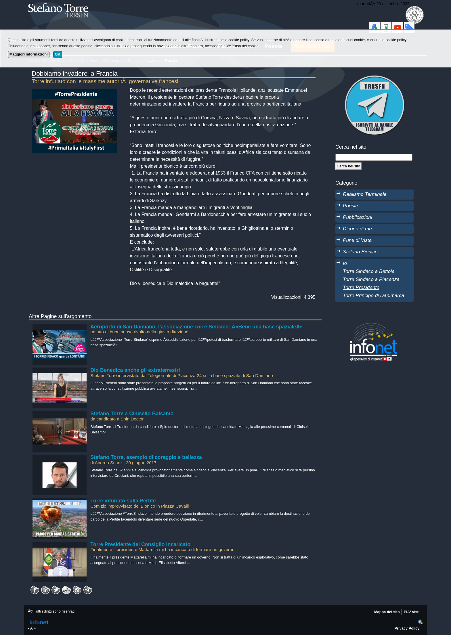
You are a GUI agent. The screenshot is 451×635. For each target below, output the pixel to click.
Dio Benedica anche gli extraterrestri (135, 370)
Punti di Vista (357, 240)
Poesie (350, 206)
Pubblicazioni (357, 217)
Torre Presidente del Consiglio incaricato (140, 544)
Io (345, 263)
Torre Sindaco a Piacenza (371, 279)
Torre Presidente (361, 287)
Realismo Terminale (365, 194)
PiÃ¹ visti (412, 612)
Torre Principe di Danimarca (373, 295)
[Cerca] (348, 165)
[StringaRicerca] (373, 157)
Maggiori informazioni (28, 54)
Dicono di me (357, 229)
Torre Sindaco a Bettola (369, 271)
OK (57, 54)
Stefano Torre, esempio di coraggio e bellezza (146, 457)
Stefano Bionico (360, 252)
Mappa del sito (387, 612)
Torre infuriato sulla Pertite (123, 501)
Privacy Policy (407, 628)
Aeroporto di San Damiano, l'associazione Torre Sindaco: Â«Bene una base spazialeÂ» (196, 327)
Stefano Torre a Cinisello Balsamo (131, 413)
